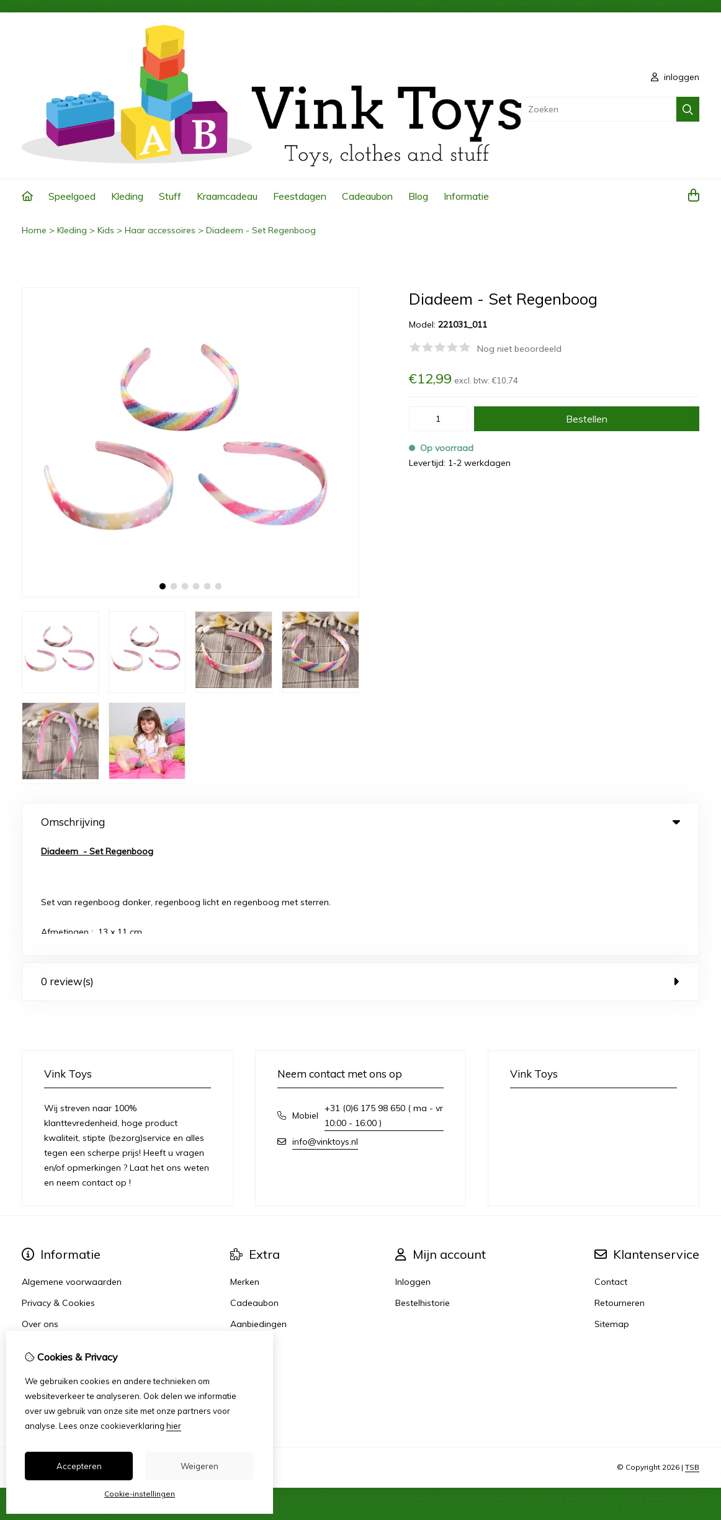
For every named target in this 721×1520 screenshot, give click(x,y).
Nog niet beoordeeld (519, 348)
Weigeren (199, 1466)
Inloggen (413, 1167)
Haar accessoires (160, 230)
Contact (610, 1167)
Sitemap (611, 1209)
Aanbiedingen (258, 1209)
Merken (244, 1167)
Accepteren (79, 1466)
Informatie (466, 196)
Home (34, 230)
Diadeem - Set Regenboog (261, 230)
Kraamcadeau (227, 196)
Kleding (127, 196)
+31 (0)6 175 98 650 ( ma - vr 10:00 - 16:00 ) (384, 1001)
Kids (105, 230)
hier (173, 1426)
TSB (692, 1352)
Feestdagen (299, 196)
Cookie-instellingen (139, 1493)
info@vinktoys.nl (325, 1026)
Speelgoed (72, 196)
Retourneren (619, 1188)
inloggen (675, 77)
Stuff (170, 196)
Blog (418, 196)
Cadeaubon (367, 196)
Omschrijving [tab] (360, 821)
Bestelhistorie (422, 1188)
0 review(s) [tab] (360, 866)
